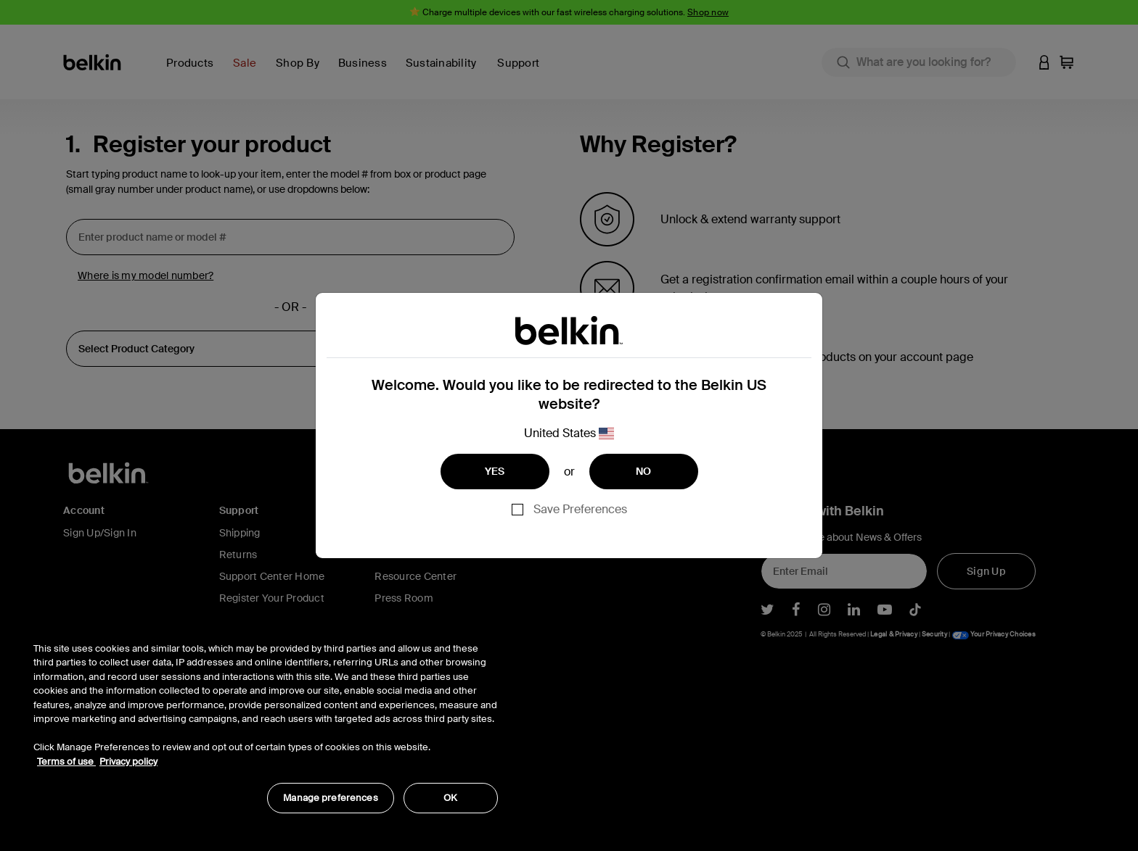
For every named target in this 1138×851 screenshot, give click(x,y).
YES (495, 471)
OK (450, 798)
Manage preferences (330, 798)
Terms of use (66, 761)
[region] (266, 720)
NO (644, 471)
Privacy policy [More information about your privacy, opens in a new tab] (128, 761)
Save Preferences (580, 509)
